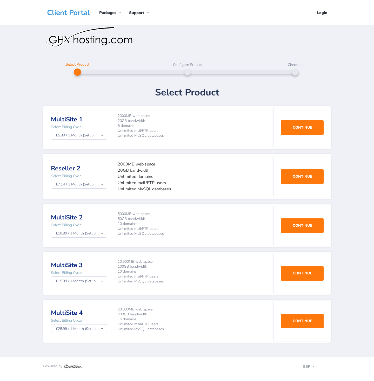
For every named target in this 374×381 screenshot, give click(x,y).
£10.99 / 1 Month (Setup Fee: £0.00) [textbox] (81, 233)
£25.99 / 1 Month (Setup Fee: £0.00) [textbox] (81, 328)
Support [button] (136, 12)
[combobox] (79, 135)
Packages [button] (107, 12)
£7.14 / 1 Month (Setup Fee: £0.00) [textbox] (81, 184)
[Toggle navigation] (313, 367)
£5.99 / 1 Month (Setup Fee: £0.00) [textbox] (81, 135)
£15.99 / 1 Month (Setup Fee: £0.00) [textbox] (81, 281)
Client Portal (68, 13)
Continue (302, 127)
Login (322, 12)
